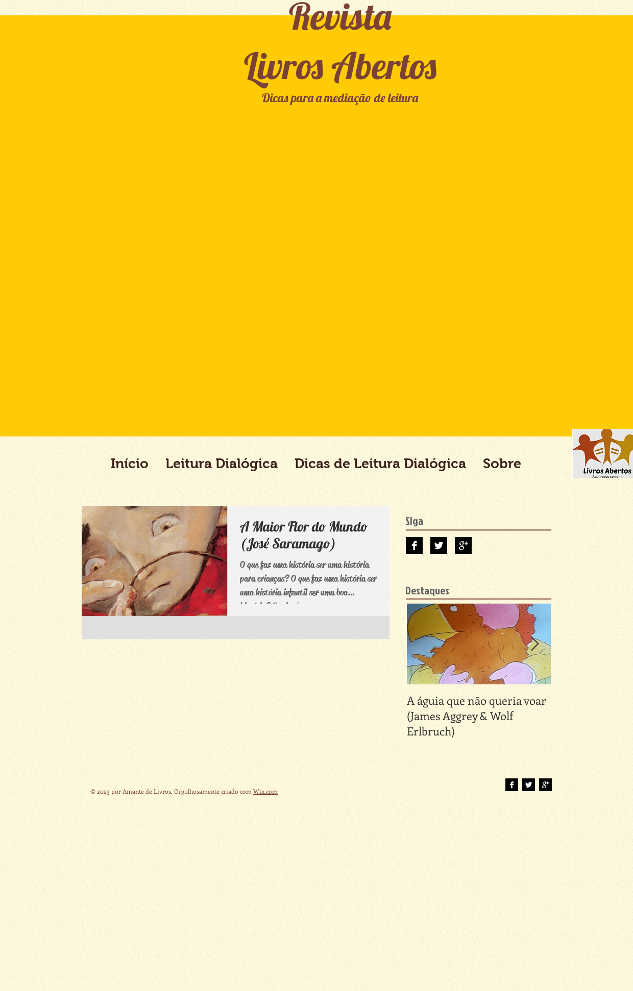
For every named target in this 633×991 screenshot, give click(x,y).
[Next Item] (534, 644)
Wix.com (265, 791)
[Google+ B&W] (463, 545)
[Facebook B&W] (414, 545)
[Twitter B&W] (438, 545)
